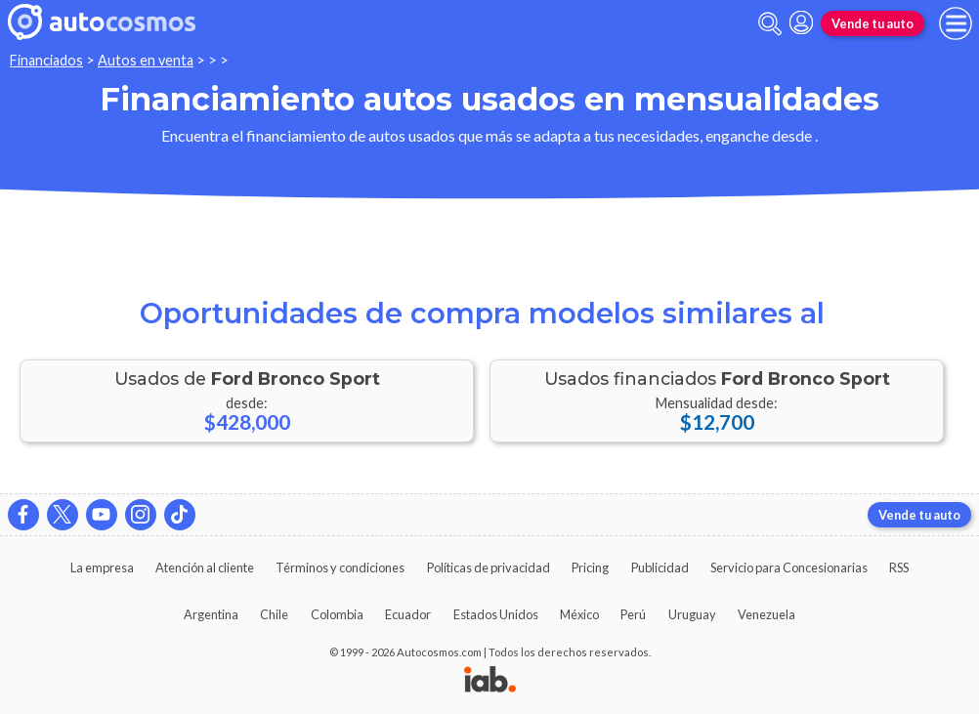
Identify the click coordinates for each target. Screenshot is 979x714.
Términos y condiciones (340, 567)
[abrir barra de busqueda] (770, 24)
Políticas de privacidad (488, 567)
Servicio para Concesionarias (789, 567)
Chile (274, 614)
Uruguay (692, 614)
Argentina (211, 614)
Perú (633, 614)
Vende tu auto (872, 23)
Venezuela (766, 614)
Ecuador (408, 614)
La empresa (102, 567)
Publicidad (660, 567)
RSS (899, 567)
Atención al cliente (204, 567)
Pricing (590, 567)
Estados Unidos (495, 614)
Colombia (337, 614)
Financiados (46, 60)
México (579, 614)
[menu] (955, 23)
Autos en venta (145, 60)
